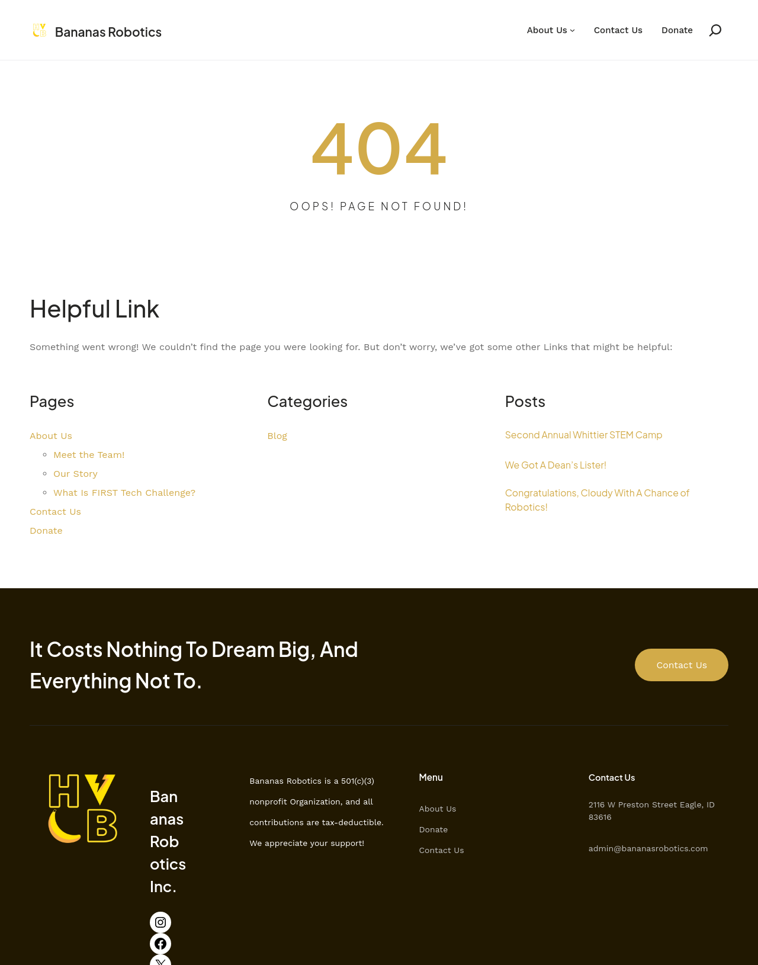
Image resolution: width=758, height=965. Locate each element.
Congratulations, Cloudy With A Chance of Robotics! (607, 502)
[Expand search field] (710, 30)
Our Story (75, 474)
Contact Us (618, 30)
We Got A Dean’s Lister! (561, 464)
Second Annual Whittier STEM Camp (592, 434)
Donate (677, 30)
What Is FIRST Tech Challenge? (124, 493)
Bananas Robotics (116, 31)
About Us (547, 30)
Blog (277, 436)
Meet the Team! (88, 455)
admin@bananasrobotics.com (666, 848)
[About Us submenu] (572, 30)
